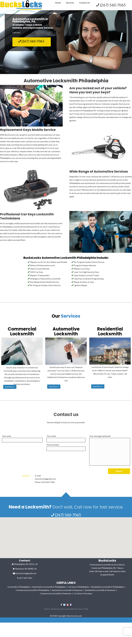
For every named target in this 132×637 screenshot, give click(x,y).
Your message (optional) (109, 450)
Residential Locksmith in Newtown (100, 593)
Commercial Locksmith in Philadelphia (32, 593)
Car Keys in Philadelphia (78, 590)
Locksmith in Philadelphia (19, 590)
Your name (22, 438)
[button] (66, 551)
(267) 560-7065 (31, 41)
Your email (66, 438)
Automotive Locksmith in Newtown (67, 593)
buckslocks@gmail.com (45, 482)
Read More (10, 387)
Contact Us (84, 2)
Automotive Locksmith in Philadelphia (48, 590)
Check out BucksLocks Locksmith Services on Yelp (66, 612)
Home (58, 2)
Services (70, 2)
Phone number (66, 447)
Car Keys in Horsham (83, 596)
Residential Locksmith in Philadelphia (107, 590)
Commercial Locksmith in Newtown (55, 596)
